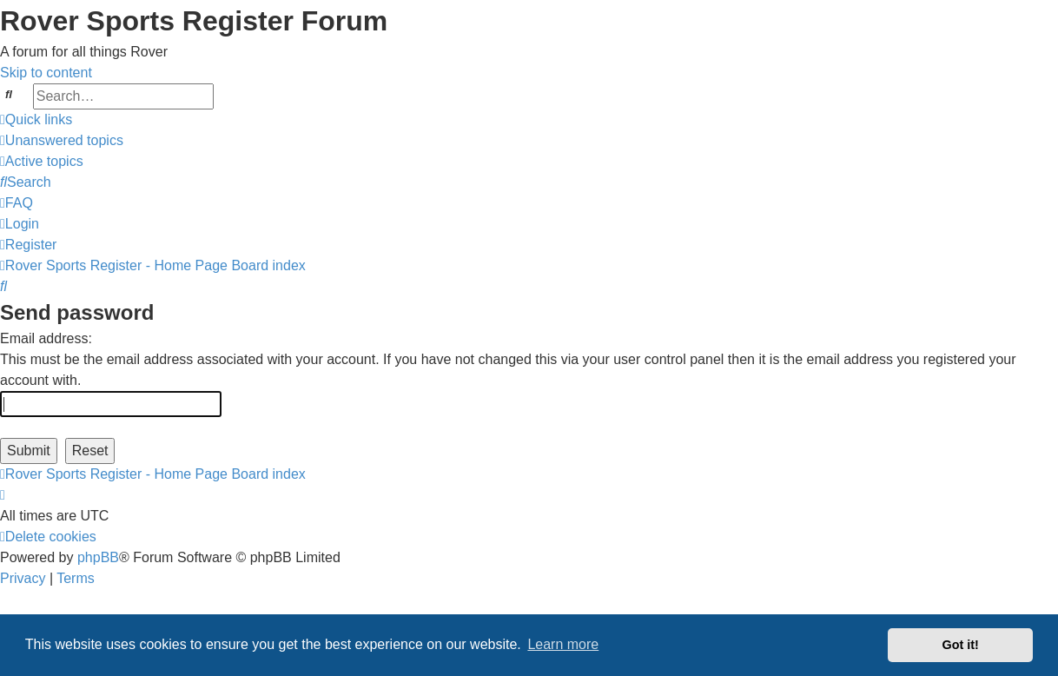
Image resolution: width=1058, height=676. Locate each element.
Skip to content (46, 72)
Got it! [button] (960, 645)
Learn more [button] (562, 644)
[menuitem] (61, 140)
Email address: (46, 338)
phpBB (98, 557)
